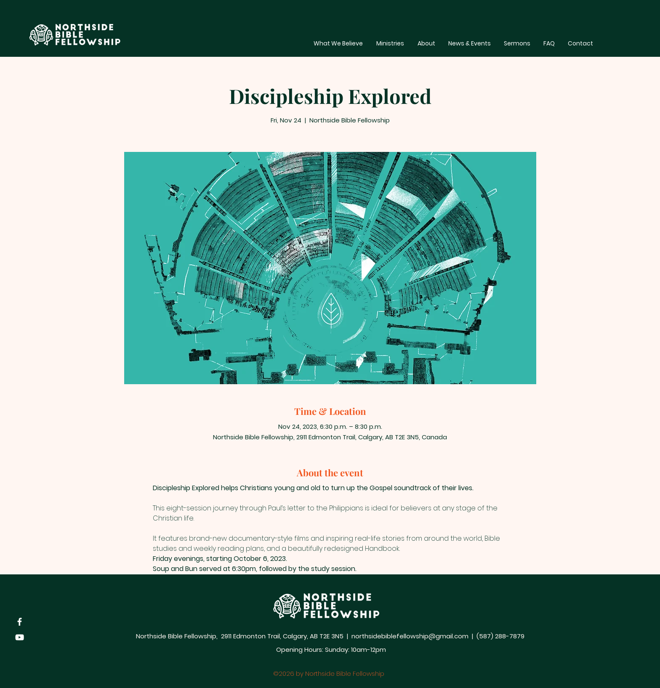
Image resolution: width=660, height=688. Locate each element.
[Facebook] (19, 621)
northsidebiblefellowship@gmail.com (409, 636)
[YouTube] (19, 637)
